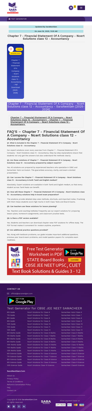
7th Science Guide (14, 356)
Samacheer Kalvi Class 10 (72, 324)
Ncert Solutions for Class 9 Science (42, 362)
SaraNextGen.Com (29, 400)
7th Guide (11, 315)
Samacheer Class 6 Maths (72, 333)
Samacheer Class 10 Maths (72, 345)
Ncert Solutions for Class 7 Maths (41, 336)
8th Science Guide (14, 359)
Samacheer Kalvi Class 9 (71, 321)
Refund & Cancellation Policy (19, 385)
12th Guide (11, 330)
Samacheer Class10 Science (72, 365)
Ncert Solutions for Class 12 (38, 330)
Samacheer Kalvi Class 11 (71, 327)
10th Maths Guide (14, 345)
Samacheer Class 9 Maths (72, 342)
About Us (11, 376)
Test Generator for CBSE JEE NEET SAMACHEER (44, 308)
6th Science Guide (14, 354)
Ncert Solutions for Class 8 (38, 318)
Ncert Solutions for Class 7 (38, 315)
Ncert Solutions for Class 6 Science (42, 354)
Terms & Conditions (15, 382)
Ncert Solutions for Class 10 (39, 324)
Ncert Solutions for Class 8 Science (42, 359)
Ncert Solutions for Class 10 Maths (41, 345)
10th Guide (11, 324)
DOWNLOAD (15, 53)
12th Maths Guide (14, 351)
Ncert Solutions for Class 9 (38, 321)
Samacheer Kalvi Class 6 (71, 312)
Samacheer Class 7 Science (72, 356)
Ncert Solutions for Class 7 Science (42, 356)
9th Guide (11, 321)
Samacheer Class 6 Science (72, 354)
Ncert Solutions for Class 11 (38, 327)
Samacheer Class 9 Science (72, 362)
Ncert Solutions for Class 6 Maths (41, 333)
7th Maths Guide (13, 336)
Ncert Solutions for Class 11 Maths (41, 348)
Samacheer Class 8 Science (72, 359)
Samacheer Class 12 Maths (72, 351)
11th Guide (11, 327)
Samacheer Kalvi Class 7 (71, 315)
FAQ (8, 388)
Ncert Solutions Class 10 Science (40, 365)
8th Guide (11, 318)
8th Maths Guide (13, 339)
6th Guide (11, 312)
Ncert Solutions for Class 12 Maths (41, 351)
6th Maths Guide (13, 333)
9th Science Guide (14, 362)
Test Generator (18, 19)
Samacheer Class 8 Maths (72, 339)
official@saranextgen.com (21, 294)
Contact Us (11, 390)
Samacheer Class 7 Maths (72, 336)
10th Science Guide (14, 365)
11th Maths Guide (14, 348)
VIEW (19, 49)
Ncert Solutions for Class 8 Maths (41, 339)
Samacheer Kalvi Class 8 (71, 318)
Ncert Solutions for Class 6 (38, 312)
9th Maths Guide (13, 342)
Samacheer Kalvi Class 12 (71, 330)
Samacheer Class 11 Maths (72, 348)
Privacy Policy (12, 379)
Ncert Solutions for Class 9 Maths (41, 342)
